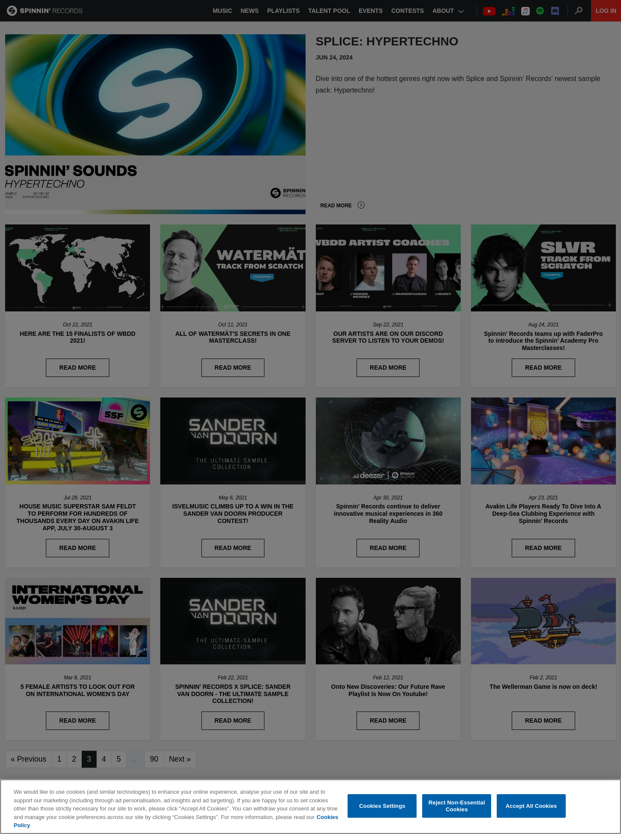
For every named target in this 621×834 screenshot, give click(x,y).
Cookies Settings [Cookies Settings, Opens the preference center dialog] (382, 807)
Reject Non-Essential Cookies (457, 806)
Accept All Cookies (531, 807)
